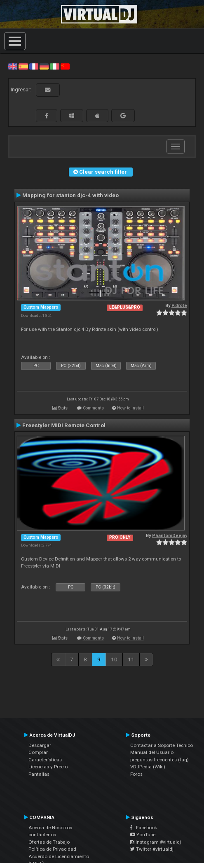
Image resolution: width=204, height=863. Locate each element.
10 (114, 659)
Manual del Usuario (152, 752)
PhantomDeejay (169, 535)
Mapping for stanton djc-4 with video (70, 195)
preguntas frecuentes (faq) (159, 760)
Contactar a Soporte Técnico (161, 745)
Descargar (39, 745)
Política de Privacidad (52, 849)
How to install (130, 408)
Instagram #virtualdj (155, 842)
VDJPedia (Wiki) (147, 767)
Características (45, 760)
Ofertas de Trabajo (49, 842)
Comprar (38, 752)
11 (131, 659)
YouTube (142, 834)
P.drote (179, 305)
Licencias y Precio (48, 767)
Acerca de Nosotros (50, 827)
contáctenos (42, 834)
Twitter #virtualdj (152, 849)
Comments (93, 408)
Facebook (143, 827)
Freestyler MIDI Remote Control (64, 425)
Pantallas (38, 774)
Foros (136, 774)
